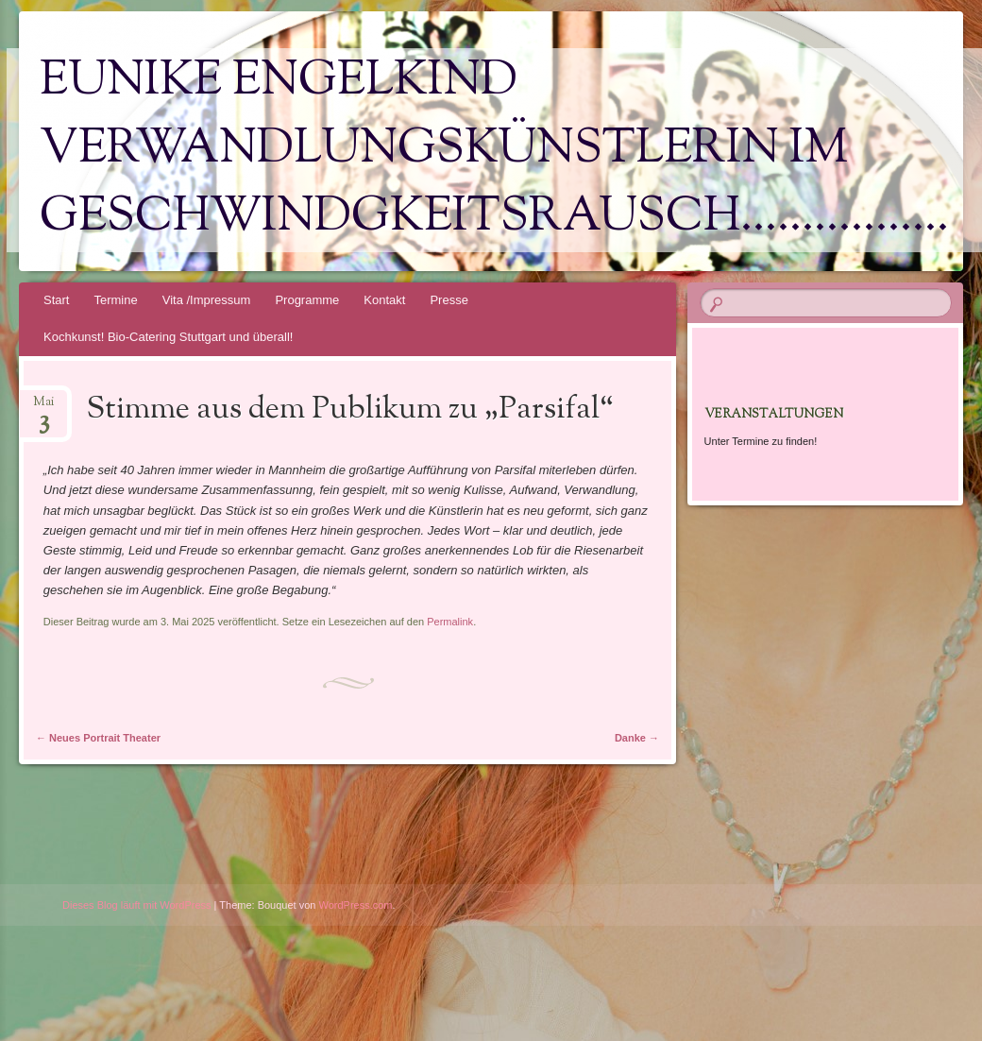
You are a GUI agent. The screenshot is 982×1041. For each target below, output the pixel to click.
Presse (448, 300)
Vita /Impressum (206, 300)
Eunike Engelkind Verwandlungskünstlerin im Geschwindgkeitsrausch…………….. (494, 150)
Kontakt (384, 300)
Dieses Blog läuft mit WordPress (137, 905)
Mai (43, 407)
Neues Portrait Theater (98, 737)
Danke (637, 737)
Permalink (450, 621)
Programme (307, 300)
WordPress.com (356, 905)
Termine (115, 300)
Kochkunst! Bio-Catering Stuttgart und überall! (168, 337)
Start (56, 300)
